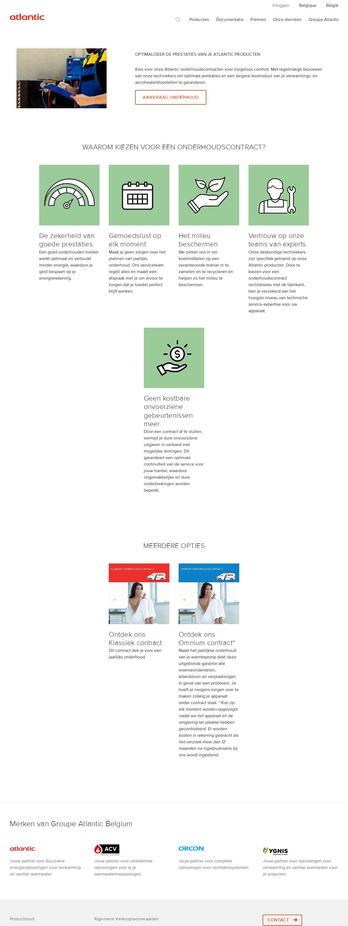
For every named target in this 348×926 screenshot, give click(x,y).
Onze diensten (287, 19)
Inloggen (280, 5)
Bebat (99, 850)
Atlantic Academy (111, 823)
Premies (258, 19)
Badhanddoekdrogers (30, 832)
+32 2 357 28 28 (289, 816)
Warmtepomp (23, 806)
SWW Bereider (24, 850)
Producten (199, 19)
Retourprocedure (110, 814)
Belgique (307, 5)
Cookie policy (107, 859)
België (332, 5)
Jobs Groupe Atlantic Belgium (123, 832)
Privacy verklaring (111, 806)
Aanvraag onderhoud (171, 97)
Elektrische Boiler (27, 823)
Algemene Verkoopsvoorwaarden (126, 797)
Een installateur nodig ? (116, 841)
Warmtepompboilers (29, 814)
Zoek (178, 20)
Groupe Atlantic (324, 19)
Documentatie (230, 19)
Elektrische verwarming (32, 841)
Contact (282, 798)
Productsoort (22, 797)
